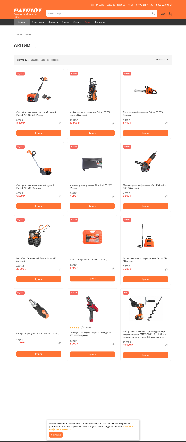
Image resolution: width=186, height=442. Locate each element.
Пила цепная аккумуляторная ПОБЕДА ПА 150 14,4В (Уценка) (90, 334)
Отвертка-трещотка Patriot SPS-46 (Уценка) (37, 333)
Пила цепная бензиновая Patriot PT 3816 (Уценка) (143, 113)
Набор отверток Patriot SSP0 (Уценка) (88, 259)
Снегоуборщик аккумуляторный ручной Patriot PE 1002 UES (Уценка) (36, 113)
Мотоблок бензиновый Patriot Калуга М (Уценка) (36, 260)
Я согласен (56, 435)
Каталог (22, 22)
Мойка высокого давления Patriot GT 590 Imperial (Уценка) (90, 113)
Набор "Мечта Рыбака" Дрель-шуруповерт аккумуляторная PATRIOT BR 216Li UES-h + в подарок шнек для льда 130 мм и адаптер (144, 334)
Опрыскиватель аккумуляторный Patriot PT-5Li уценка (145, 260)
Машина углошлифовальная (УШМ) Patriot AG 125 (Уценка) (144, 186)
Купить (39, 133)
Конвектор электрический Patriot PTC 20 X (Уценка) (91, 186)
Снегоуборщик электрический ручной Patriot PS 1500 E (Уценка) (35, 186)
